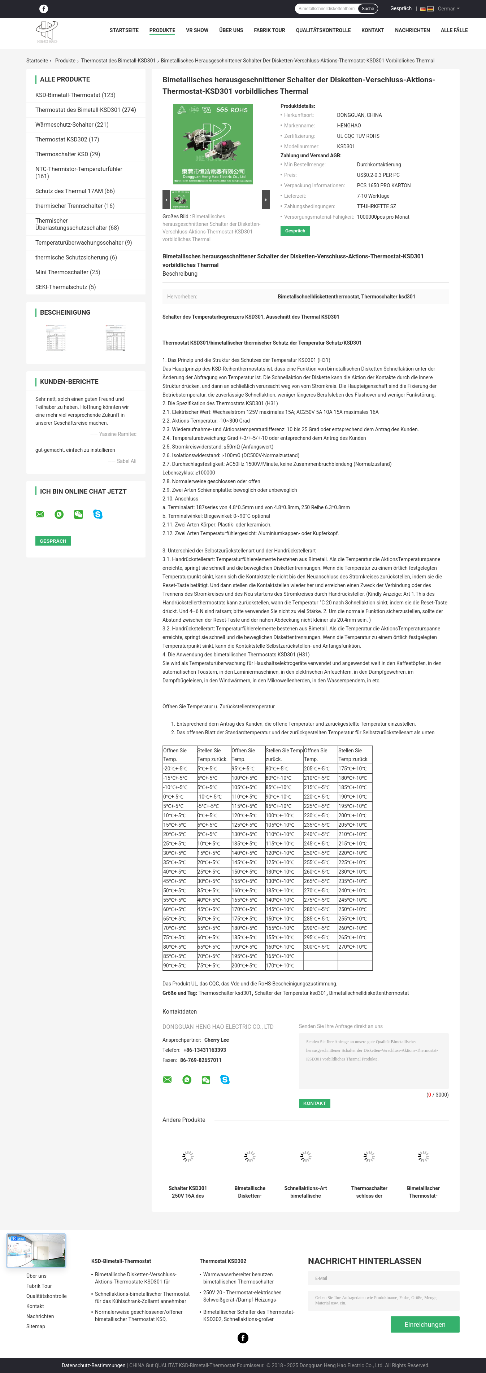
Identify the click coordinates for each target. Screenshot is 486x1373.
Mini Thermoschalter (61, 272)
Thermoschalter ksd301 (225, 993)
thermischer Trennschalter (69, 205)
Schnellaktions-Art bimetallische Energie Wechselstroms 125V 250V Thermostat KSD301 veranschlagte (305, 1192)
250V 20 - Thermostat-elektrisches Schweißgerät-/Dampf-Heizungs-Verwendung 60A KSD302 (242, 1297)
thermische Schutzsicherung (71, 257)
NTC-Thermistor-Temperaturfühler (78, 169)
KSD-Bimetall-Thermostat (67, 95)
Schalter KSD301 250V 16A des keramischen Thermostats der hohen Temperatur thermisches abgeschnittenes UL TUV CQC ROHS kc (187, 1192)
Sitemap (35, 1326)
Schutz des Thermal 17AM (69, 191)
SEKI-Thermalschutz (61, 287)
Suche (368, 8)
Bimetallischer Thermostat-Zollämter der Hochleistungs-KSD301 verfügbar (423, 1192)
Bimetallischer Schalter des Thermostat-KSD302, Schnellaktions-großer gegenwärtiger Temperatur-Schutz (249, 1316)
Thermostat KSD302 (61, 139)
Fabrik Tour (269, 30)
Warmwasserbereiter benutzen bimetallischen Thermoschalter (238, 1278)
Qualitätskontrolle (323, 30)
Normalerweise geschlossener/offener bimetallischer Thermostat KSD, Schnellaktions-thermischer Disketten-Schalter (139, 1316)
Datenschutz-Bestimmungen (93, 1365)
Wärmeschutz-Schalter (64, 124)
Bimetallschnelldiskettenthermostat (369, 993)
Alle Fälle (454, 30)
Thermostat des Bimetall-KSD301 (118, 61)
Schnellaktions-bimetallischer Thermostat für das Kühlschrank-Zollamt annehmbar (142, 1297)
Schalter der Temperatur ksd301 (290, 993)
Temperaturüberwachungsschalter (79, 242)
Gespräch (401, 8)
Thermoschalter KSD (61, 154)
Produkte (162, 30)
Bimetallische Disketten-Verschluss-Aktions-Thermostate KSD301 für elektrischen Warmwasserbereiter (136, 1279)
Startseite (124, 30)
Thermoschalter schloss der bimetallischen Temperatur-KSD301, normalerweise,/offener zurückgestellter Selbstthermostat (369, 1192)
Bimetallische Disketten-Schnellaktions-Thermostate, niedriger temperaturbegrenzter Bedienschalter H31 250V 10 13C (250, 1192)
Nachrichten (412, 30)
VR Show (197, 30)
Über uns (231, 30)
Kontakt (372, 30)
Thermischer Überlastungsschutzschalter (71, 224)
